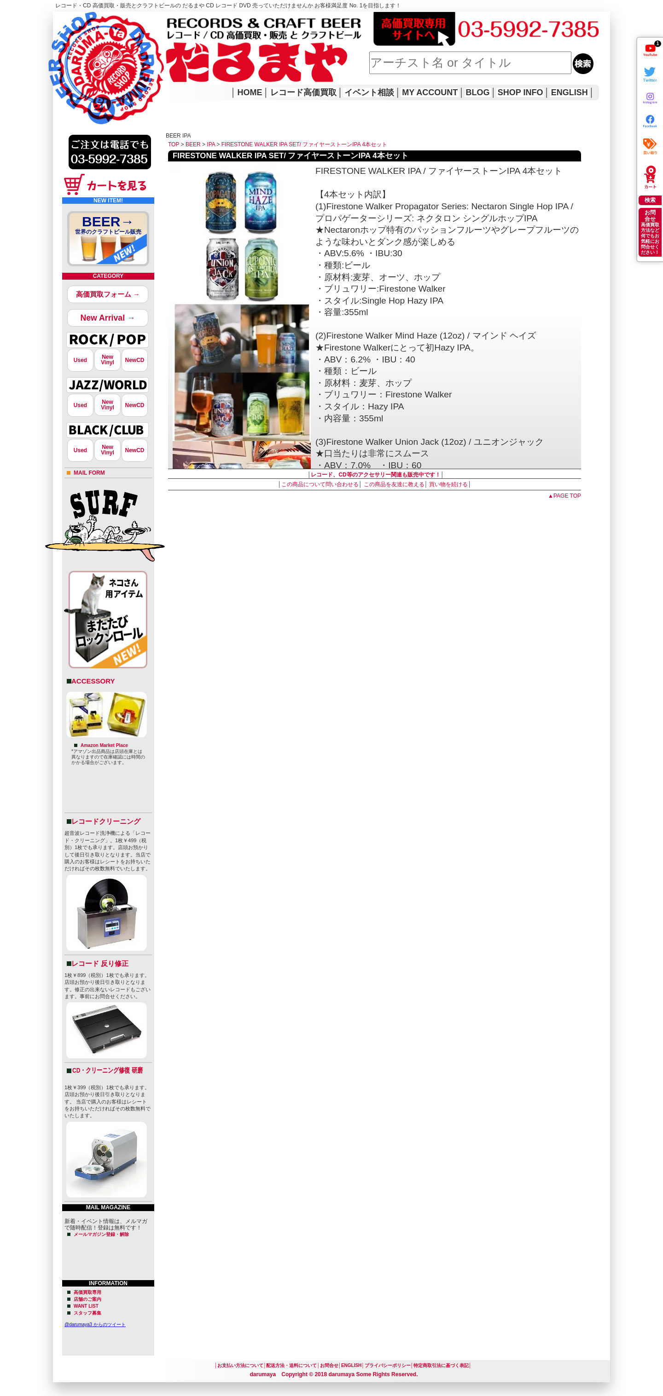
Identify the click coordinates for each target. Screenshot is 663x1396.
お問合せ (329, 1365)
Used (80, 360)
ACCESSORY (93, 681)
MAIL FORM (89, 473)
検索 (650, 200)
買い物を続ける (448, 484)
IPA (211, 144)
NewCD (134, 360)
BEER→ (108, 226)
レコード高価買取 (303, 92)
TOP (173, 144)
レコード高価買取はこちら (91, 19)
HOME (66, 55)
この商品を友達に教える (394, 484)
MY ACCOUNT (430, 92)
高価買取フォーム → (108, 294)
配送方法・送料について (291, 1365)
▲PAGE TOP (564, 496)
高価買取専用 (87, 1292)
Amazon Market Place (104, 745)
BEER (193, 144)
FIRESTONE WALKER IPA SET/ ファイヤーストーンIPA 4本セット (304, 144)
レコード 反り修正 (99, 963)
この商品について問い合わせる (320, 484)
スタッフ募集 (87, 1313)
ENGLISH (569, 92)
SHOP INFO (520, 92)
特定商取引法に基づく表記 (441, 1365)
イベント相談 (369, 92)
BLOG (478, 92)
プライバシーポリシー (388, 1365)
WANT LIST (86, 1306)
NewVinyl (107, 360)
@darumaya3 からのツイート (95, 1324)
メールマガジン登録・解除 (101, 1234)
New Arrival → (107, 317)
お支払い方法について (240, 1365)
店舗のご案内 (87, 1299)
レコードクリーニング (105, 821)
